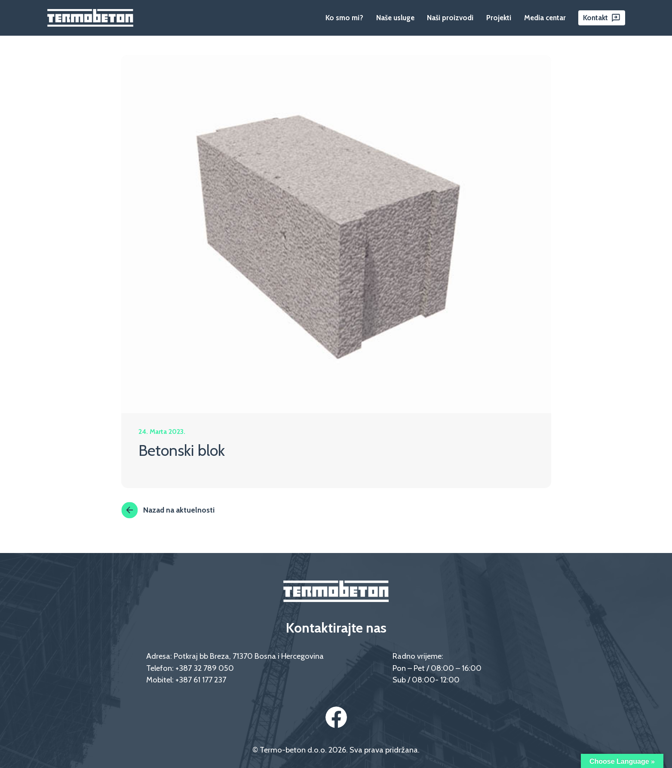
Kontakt (595, 17)
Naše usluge (395, 17)
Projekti (498, 17)
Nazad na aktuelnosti (168, 510)
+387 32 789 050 (204, 668)
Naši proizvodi (450, 17)
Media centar (545, 17)
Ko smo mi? (344, 17)
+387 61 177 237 (200, 680)
